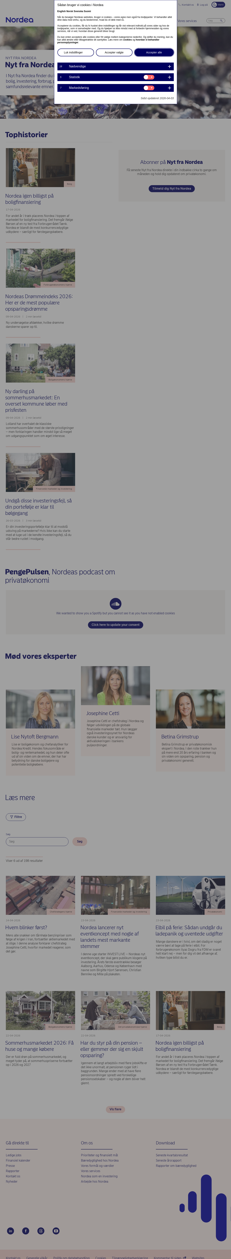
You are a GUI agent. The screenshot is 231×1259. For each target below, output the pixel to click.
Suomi (87, 11)
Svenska (78, 11)
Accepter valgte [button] (114, 52)
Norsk (69, 11)
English (61, 11)
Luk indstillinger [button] (73, 52)
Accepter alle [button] (154, 52)
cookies (127, 39)
